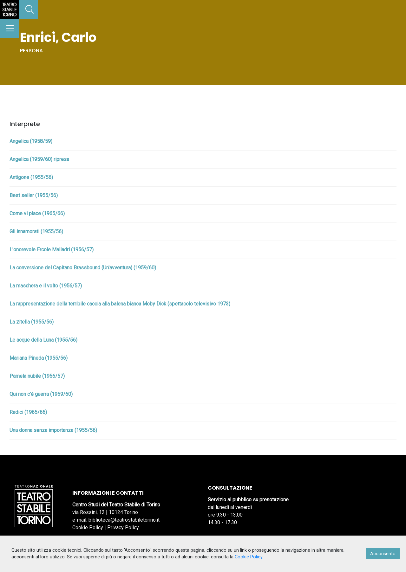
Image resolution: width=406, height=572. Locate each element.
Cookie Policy (87, 527)
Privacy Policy (123, 527)
